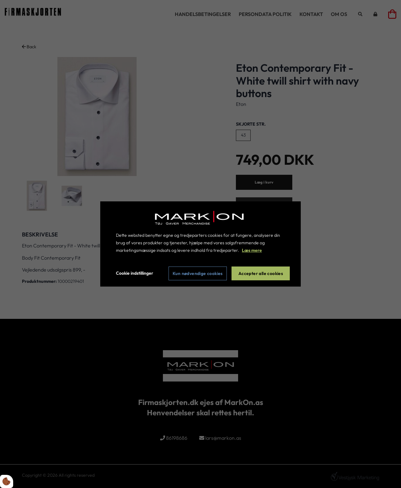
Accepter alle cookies (260, 273)
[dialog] (200, 244)
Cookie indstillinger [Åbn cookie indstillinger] (134, 273)
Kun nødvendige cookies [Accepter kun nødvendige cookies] (198, 273)
